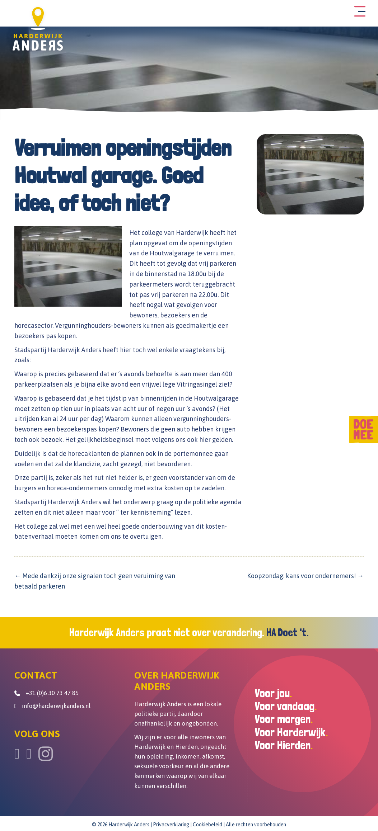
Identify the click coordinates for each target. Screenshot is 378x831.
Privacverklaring (171, 823)
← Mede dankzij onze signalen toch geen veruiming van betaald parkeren (94, 580)
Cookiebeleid (207, 823)
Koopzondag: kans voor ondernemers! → (305, 575)
